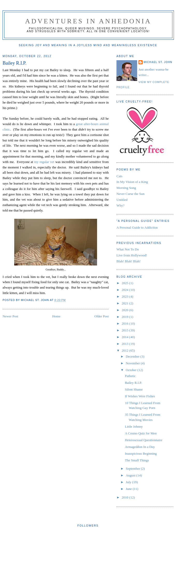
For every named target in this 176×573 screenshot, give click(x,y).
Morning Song (126, 188)
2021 (125, 303)
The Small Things (137, 460)
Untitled (122, 200)
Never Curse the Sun (130, 194)
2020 (125, 310)
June (129, 489)
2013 (125, 344)
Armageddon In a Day (140, 447)
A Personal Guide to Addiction (137, 227)
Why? (120, 205)
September (133, 468)
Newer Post (10, 316)
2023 (125, 296)
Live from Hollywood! (131, 255)
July (129, 482)
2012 (125, 350)
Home (56, 316)
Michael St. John (158, 62)
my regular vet (44, 162)
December (133, 356)
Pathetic (130, 376)
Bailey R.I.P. (14, 63)
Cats (119, 176)
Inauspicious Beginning (141, 453)
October (131, 370)
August (131, 475)
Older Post (101, 316)
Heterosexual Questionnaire (143, 440)
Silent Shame (134, 389)
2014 (125, 337)
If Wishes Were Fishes (140, 396)
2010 (125, 497)
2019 (125, 317)
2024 (125, 290)
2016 (125, 323)
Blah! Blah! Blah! (128, 261)
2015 (125, 330)
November (133, 363)
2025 (125, 283)
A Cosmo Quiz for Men (141, 433)
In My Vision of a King (132, 182)
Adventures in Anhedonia (88, 21)
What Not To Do (127, 249)
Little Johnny (134, 426)
